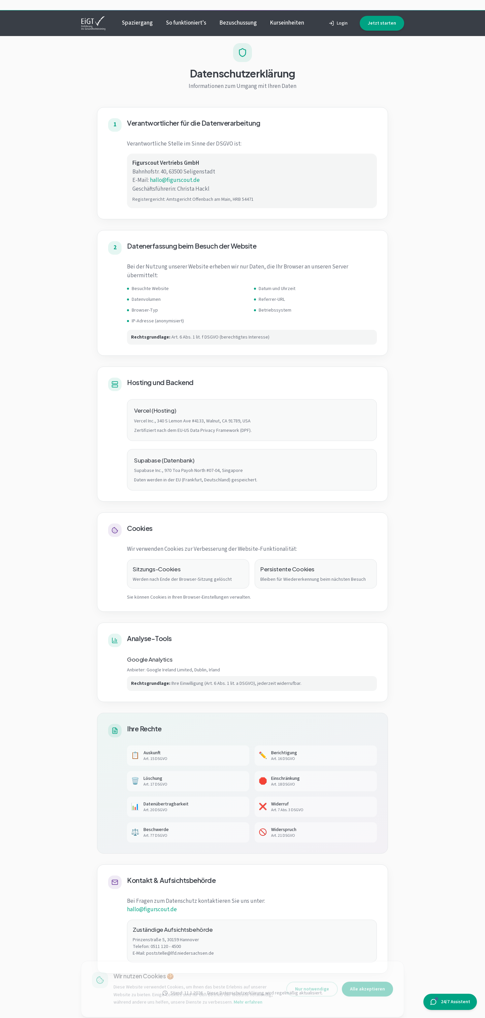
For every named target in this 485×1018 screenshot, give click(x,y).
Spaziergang (137, 23)
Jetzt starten (382, 23)
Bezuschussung (238, 23)
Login (338, 23)
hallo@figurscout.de (175, 180)
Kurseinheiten (287, 23)
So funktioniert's (186, 23)
